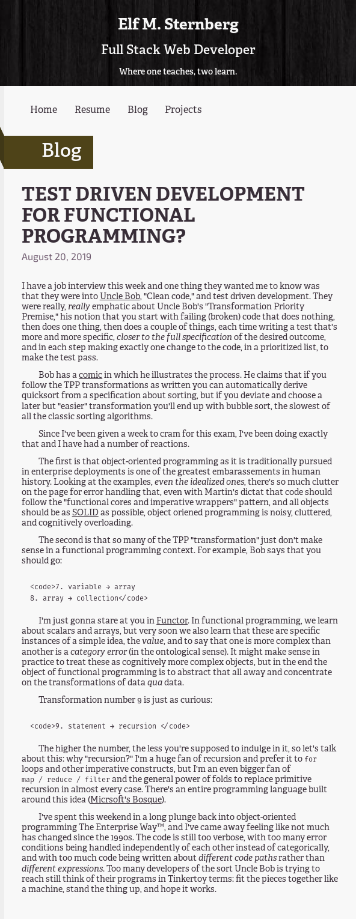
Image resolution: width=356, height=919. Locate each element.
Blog (137, 111)
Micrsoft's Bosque (126, 800)
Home (43, 111)
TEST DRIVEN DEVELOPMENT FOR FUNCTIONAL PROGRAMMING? (163, 216)
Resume (92, 111)
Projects (183, 111)
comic (90, 375)
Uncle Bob (120, 296)
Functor (172, 621)
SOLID (85, 513)
